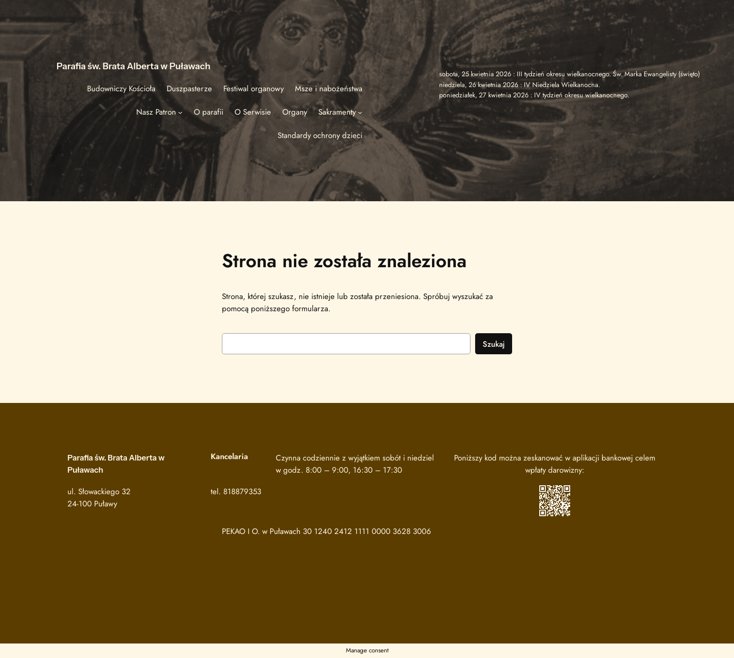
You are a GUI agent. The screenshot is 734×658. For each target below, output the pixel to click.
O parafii (208, 111)
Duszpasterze (189, 88)
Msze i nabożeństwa (328, 88)
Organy (294, 111)
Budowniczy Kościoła (121, 88)
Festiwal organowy (253, 88)
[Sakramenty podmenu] (360, 112)
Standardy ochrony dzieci (320, 135)
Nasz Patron (156, 111)
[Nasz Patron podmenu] (180, 112)
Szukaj (494, 344)
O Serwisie (253, 111)
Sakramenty (337, 111)
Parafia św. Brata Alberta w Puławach (134, 66)
